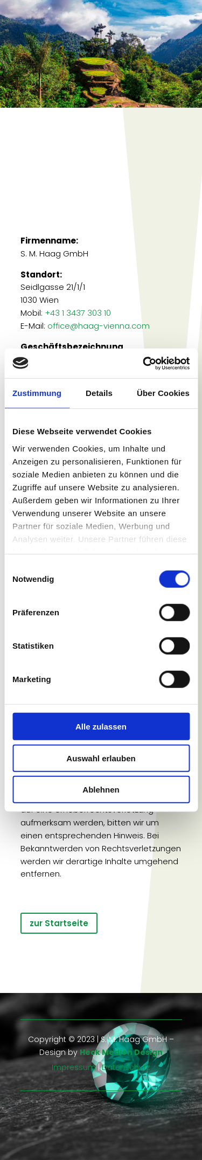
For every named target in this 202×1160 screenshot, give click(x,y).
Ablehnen (100, 789)
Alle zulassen (101, 726)
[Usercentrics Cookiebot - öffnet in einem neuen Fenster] (144, 363)
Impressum (74, 1067)
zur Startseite (59, 923)
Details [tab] (99, 393)
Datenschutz (126, 1067)
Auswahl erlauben (100, 757)
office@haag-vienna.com (98, 325)
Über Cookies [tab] (163, 393)
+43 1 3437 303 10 (78, 312)
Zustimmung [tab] (36, 393)
